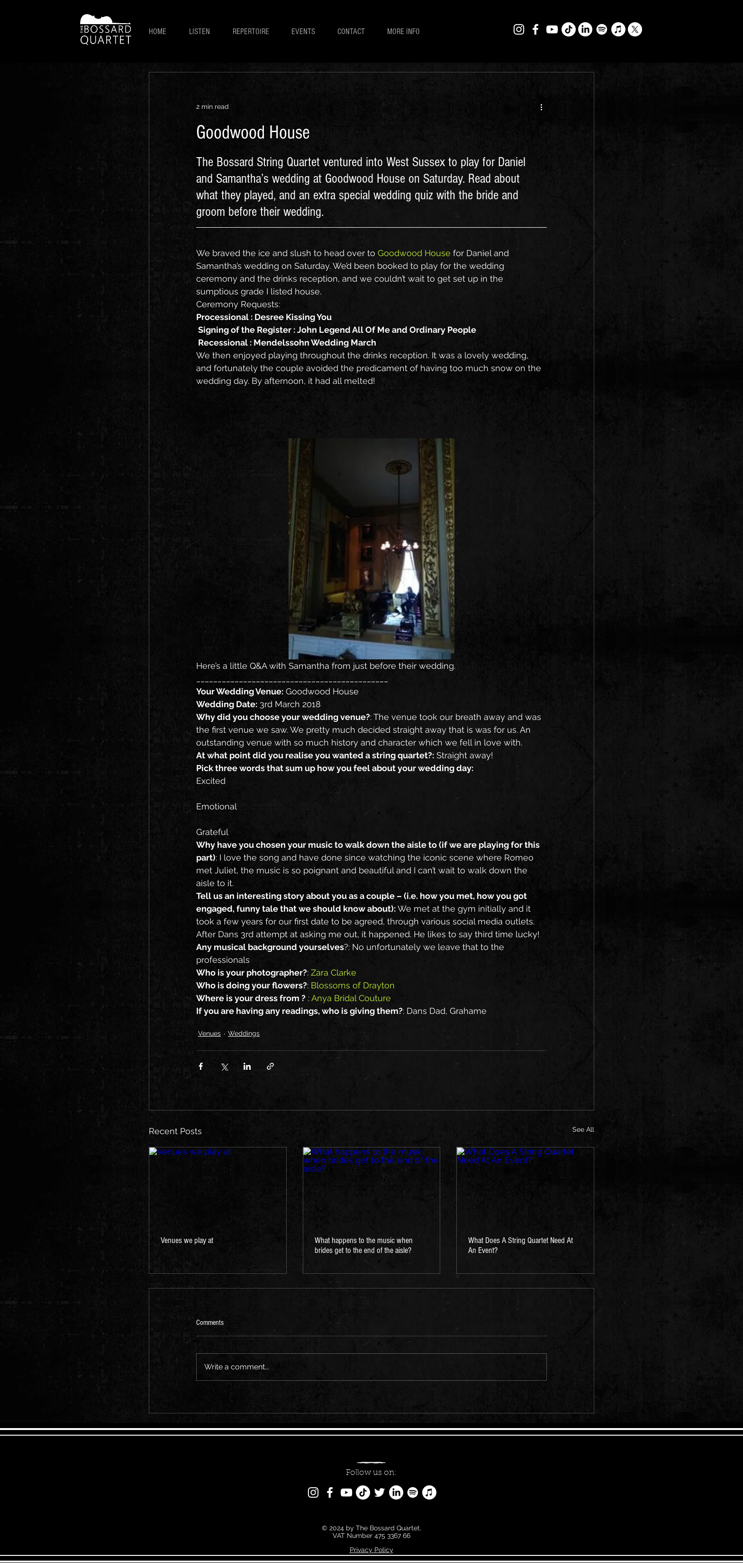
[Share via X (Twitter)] (223, 1066)
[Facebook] (535, 29)
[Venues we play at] (217, 1185)
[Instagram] (519, 29)
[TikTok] (569, 29)
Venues (209, 1033)
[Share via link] (270, 1066)
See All (583, 1129)
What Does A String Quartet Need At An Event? (520, 1245)
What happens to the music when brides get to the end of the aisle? (364, 1245)
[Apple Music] (618, 29)
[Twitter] (379, 1492)
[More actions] (541, 106)
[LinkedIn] (585, 29)
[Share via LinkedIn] (247, 1066)
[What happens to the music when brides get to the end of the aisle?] (371, 1185)
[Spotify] (602, 29)
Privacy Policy (371, 1550)
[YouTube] (552, 29)
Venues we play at (187, 1240)
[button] (407, 32)
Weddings (244, 1033)
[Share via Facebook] (200, 1066)
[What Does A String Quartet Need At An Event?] (525, 1185)
